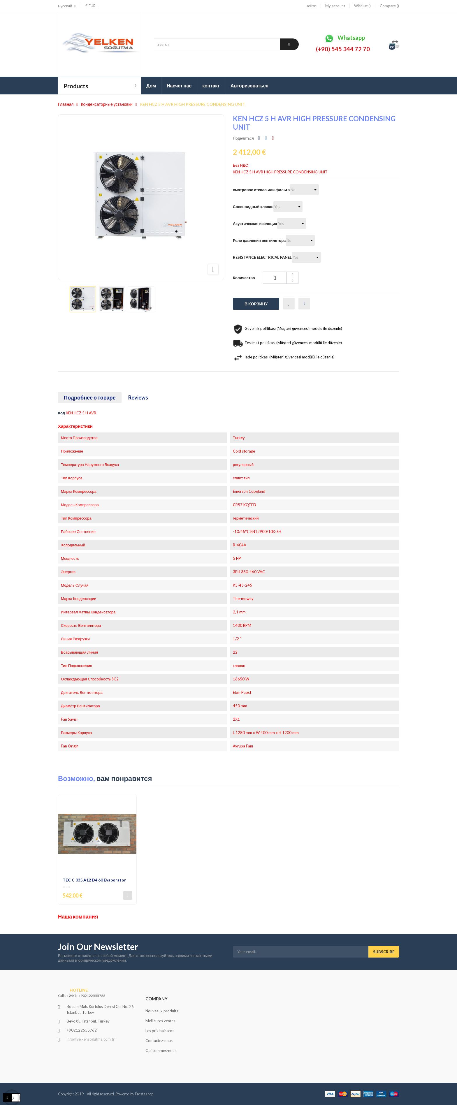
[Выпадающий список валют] (90, 5)
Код (61, 413)
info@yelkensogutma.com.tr (91, 1039)
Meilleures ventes (160, 1020)
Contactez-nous (159, 1040)
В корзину (256, 303)
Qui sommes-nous (160, 1050)
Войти (311, 5)
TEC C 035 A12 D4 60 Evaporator (94, 879)
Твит (266, 138)
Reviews (138, 397)
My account (335, 5)
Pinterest (273, 138)
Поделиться (259, 138)
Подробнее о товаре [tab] (90, 397)
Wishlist (362, 5)
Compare (389, 5)
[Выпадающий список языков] (67, 5)
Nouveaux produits (161, 1011)
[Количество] (280, 278)
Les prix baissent (159, 1030)
